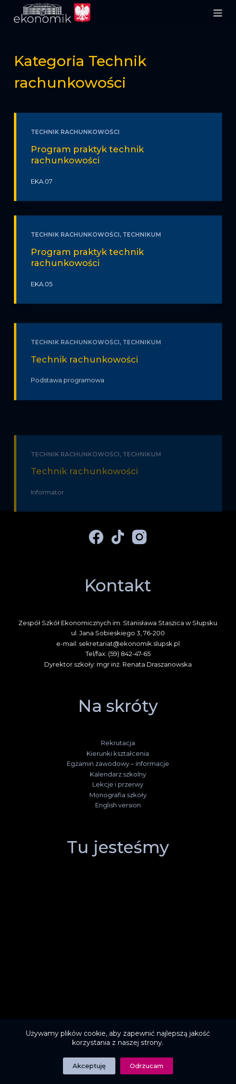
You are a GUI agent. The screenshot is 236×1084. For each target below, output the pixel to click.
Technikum (142, 234)
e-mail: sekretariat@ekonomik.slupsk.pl (118, 643)
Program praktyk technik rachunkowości (87, 155)
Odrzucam (146, 1066)
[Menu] (217, 13)
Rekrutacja (118, 743)
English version (118, 805)
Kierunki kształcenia (118, 753)
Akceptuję (89, 1066)
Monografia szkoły (118, 795)
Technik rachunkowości (75, 131)
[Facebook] (96, 537)
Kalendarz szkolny (118, 774)
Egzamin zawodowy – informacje (118, 763)
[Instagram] (139, 537)
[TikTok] (118, 537)
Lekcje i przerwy (117, 784)
